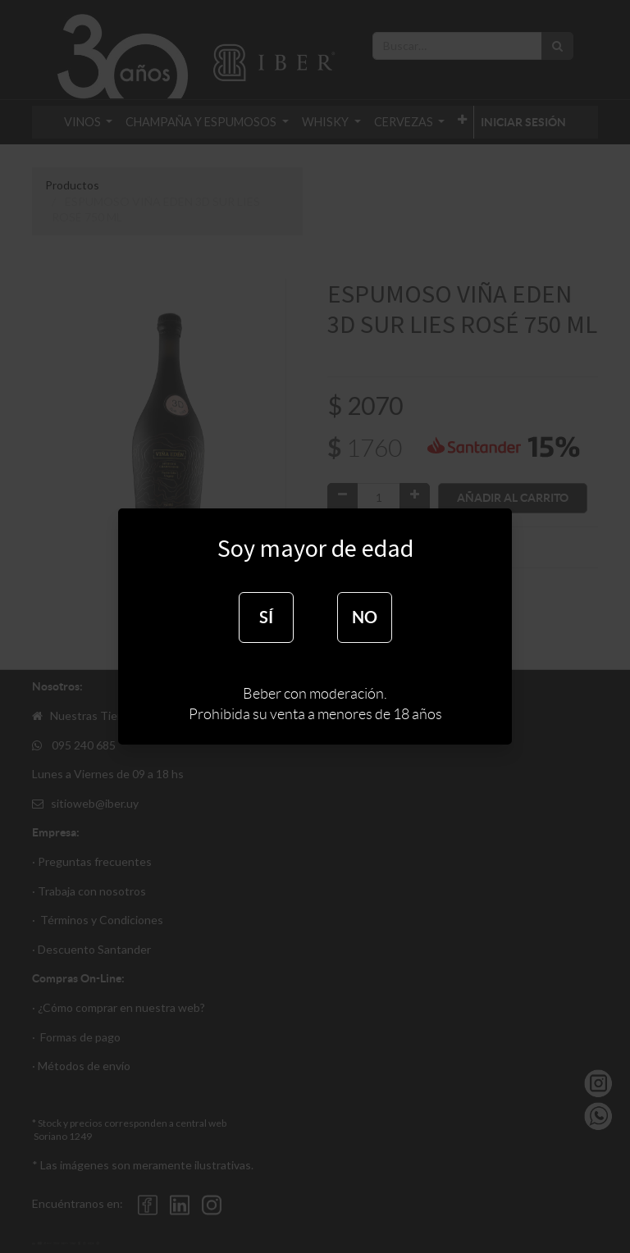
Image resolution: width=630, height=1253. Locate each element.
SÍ (266, 617)
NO (364, 617)
